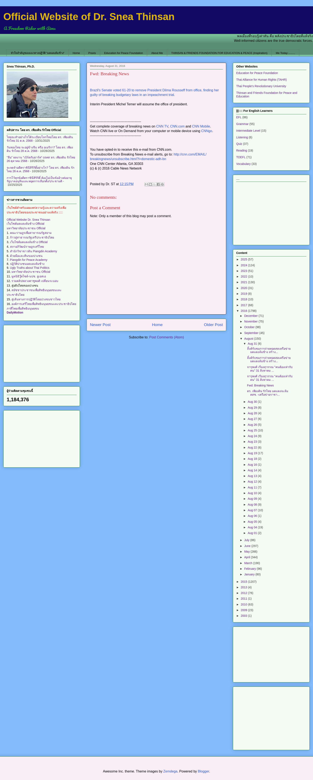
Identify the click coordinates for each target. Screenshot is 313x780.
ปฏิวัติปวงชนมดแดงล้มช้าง (27, 263)
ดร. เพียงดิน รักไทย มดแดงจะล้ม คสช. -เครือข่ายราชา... (267, 392)
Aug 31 (253, 343)
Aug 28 (253, 413)
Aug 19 (253, 453)
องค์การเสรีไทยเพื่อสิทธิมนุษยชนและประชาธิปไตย (43, 304)
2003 (244, 615)
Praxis (92, 53)
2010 (244, 604)
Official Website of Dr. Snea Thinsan (89, 16)
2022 (244, 276)
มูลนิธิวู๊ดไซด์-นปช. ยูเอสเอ (28, 276)
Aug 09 (253, 498)
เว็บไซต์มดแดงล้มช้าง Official (25, 223)
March (248, 563)
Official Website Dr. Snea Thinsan (28, 219)
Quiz (239, 143)
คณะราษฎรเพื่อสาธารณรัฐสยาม (31, 233)
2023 (244, 271)
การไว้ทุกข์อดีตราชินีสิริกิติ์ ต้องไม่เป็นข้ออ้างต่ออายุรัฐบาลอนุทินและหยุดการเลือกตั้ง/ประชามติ (39, 179)
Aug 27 (253, 419)
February (250, 568)
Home (76, 53)
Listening (242, 137)
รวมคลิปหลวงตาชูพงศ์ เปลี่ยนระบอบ (34, 281)
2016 (244, 310)
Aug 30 (253, 401)
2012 (244, 593)
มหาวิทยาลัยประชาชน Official (26, 228)
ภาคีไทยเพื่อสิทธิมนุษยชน (23, 308)
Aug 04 (253, 527)
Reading (241, 150)
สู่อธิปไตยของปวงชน (24, 285)
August (249, 338)
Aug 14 (253, 470)
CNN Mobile (201, 126)
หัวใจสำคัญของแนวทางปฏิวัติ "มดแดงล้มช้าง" (37, 53)
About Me (157, 53)
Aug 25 (253, 430)
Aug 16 (253, 464)
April (247, 557)
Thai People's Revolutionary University (261, 86)
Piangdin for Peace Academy (29, 259)
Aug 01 (253, 533)
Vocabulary (243, 164)
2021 (244, 282)
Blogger (203, 771)
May (247, 551)
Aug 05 (253, 521)
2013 (244, 587)
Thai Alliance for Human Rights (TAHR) (261, 79)
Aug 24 (253, 436)
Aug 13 (253, 476)
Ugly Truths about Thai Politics (29, 267)
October (249, 327)
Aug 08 (253, 504)
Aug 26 (253, 424)
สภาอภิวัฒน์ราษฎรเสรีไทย (27, 246)
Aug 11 (253, 487)
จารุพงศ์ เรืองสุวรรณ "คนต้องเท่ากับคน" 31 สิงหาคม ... (270, 368)
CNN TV (162, 126)
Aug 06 (253, 515)
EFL (239, 117)
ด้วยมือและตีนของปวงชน (26, 255)
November (251, 321)
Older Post (213, 324)
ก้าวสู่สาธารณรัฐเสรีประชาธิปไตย (32, 237)
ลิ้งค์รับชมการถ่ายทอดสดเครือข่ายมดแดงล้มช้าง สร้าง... (269, 350)
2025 (244, 259)
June (247, 546)
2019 (244, 293)
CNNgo (206, 131)
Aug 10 (253, 493)
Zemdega (170, 771)
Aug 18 (253, 458)
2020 (244, 288)
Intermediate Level (248, 130)
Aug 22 (253, 447)
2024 (244, 265)
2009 (244, 610)
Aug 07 (253, 510)
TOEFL (241, 157)
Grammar (242, 124)
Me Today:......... (285, 53)
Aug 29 (253, 407)
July (247, 540)
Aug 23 (253, 441)
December (251, 315)
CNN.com (177, 126)
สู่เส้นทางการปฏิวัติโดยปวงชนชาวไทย (36, 299)
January (249, 574)
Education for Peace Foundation (123, 53)
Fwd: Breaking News (260, 385)
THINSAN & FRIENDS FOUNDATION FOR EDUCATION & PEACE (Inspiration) (219, 53)
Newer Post (100, 324)
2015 (244, 581)
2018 (244, 299)
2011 (244, 598)
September (251, 333)
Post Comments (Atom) (166, 337)
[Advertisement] (42, 353)
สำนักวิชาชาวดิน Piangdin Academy (33, 251)
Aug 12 (253, 481)
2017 (244, 305)
